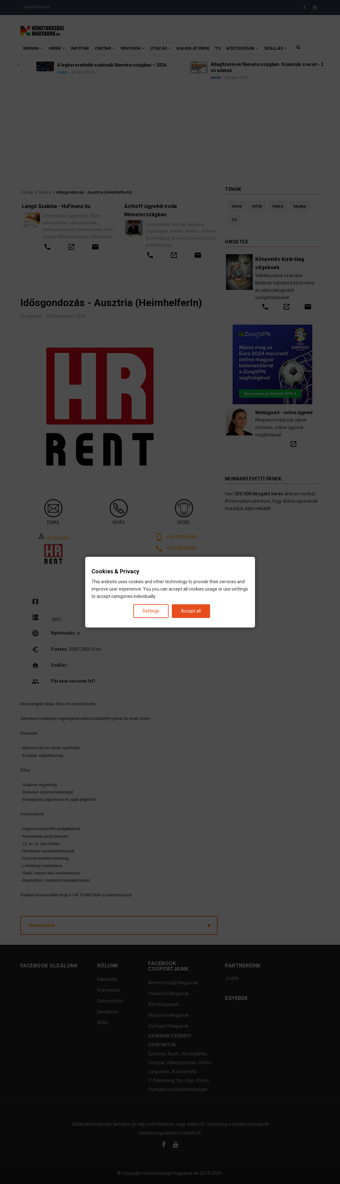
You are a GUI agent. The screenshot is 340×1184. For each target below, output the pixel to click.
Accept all (191, 610)
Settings (150, 610)
